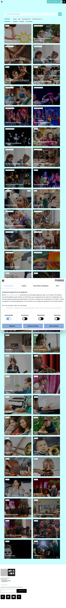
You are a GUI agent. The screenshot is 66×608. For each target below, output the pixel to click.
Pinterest (19, 595)
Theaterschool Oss (37, 19)
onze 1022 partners (12, 295)
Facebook (3, 595)
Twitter (7, 595)
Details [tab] (24, 286)
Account (61, 1)
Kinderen (15, 21)
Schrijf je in (22, 590)
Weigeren (12, 326)
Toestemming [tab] (8, 286)
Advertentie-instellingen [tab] (40, 286)
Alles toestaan (53, 326)
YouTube (13, 595)
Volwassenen (28, 21)
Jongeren (21, 21)
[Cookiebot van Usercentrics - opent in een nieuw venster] (56, 280)
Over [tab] (57, 286)
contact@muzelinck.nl (6, 580)
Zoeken (64, 1)
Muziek (15, 19)
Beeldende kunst (26, 19)
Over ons (55, 1)
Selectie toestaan (33, 326)
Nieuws (49, 1)
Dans (19, 19)
